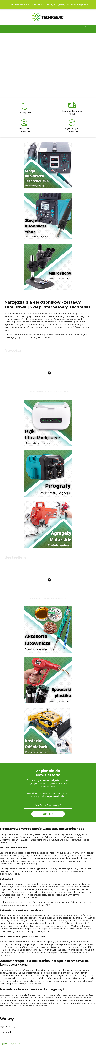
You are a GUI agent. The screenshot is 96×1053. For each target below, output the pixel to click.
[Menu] (12, 28)
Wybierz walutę (7, 1026)
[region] (48, 65)
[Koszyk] (84, 28)
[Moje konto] (60, 28)
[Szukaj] (36, 28)
